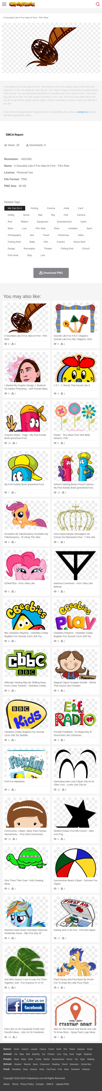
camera (81, 215)
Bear (22, 1054)
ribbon (24, 221)
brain (10, 228)
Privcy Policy (27, 1084)
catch (83, 221)
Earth (58, 1049)
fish (66, 215)
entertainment (64, 221)
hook (66, 208)
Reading (56, 1064)
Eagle (78, 1054)
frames (61, 241)
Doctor (70, 1059)
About (6, 1084)
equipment (42, 221)
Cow (59, 1054)
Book (35, 1064)
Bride (30, 1059)
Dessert (33, 1069)
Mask (16, 1059)
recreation (29, 248)
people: (7, 1059)
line (43, 255)
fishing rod (67, 248)
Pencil (64, 1064)
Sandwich (75, 1069)
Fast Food (50, 1069)
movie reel (79, 241)
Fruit (60, 1069)
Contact (40, 1084)
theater (48, 248)
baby (32, 241)
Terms (15, 1084)
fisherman (63, 235)
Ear (76, 1059)
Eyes (82, 1059)
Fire (65, 1049)
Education (74, 1064)
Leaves (34, 1049)
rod (10, 221)
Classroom (45, 1064)
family (38, 1059)
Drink (41, 1069)
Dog (65, 1054)
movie (26, 215)
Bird (28, 1054)
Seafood (86, 1069)
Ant (15, 1054)
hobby (11, 215)
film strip (40, 228)
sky (53, 215)
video (81, 235)
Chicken (51, 1054)
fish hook (13, 255)
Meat (66, 1069)
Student (17, 1064)
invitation (73, 228)
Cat (43, 1054)
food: (6, 1069)
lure (24, 228)
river (57, 228)
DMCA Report (14, 134)
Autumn (25, 1049)
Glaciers (81, 1049)
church (86, 248)
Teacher (27, 1064)
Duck (71, 1054)
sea (32, 235)
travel (46, 235)
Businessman (58, 1059)
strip (29, 255)
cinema (51, 208)
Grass (89, 1049)
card (80, 208)
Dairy (25, 1069)
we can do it (15, 208)
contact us (82, 112)
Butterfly (36, 1054)
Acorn (16, 1049)
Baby (23, 1059)
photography (14, 235)
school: (7, 1064)
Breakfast (16, 1069)
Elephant (88, 1054)
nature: (7, 1049)
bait (40, 215)
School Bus (86, 1064)
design (11, 248)
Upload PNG (62, 1084)
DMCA (50, 1084)
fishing (34, 208)
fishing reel (14, 241)
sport (89, 228)
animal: (7, 1054)
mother (47, 1059)
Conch (51, 1049)
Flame (72, 1049)
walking (90, 1059)
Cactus (43, 1049)
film (46, 241)
